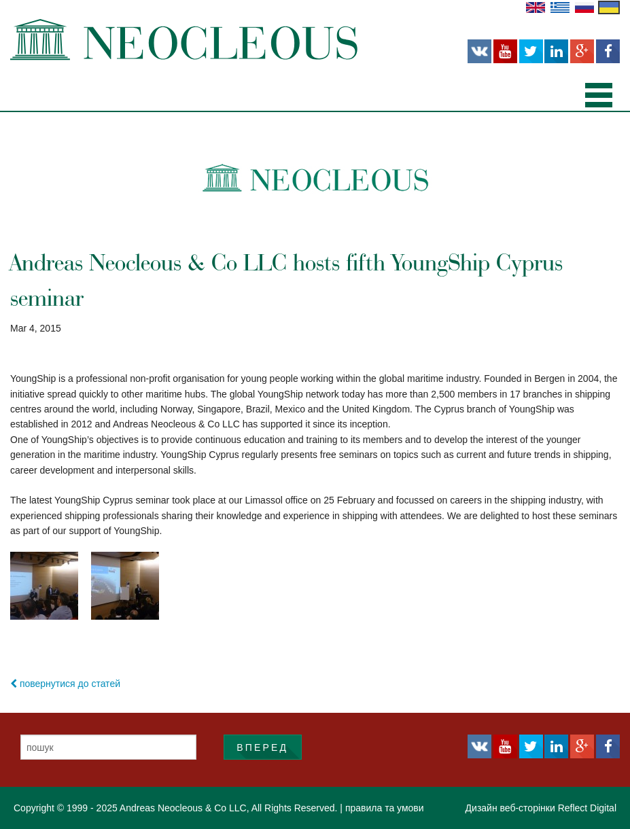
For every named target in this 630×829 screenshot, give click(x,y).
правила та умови (384, 807)
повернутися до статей (65, 683)
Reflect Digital (587, 807)
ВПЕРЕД (262, 747)
